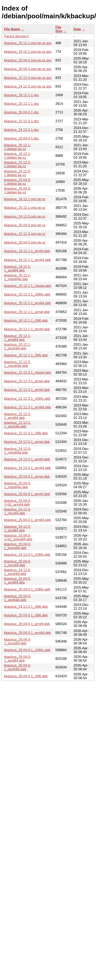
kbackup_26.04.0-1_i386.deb (26, 676)
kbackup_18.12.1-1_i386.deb (26, 320)
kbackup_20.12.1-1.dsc (21, 103)
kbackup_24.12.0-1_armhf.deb (27, 459)
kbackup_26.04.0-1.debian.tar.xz (17, 190)
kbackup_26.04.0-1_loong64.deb (17, 641)
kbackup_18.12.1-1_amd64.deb (17, 268)
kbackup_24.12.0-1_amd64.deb (17, 528)
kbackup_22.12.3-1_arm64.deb (27, 407)
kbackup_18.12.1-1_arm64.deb (27, 260)
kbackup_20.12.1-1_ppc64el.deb (17, 346)
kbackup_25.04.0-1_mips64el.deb (17, 485)
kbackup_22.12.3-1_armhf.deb (27, 390)
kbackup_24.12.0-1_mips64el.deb (17, 450)
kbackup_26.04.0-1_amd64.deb (17, 658)
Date (77, 29)
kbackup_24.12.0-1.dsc (21, 130)
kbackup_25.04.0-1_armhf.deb (27, 494)
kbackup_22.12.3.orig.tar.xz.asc (28, 78)
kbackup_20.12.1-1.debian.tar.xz (17, 147)
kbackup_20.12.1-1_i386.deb (26, 355)
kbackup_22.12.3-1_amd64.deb (17, 416)
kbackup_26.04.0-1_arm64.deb (27, 633)
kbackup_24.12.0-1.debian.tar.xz (17, 173)
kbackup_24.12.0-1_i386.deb (26, 606)
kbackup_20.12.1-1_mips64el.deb (17, 277)
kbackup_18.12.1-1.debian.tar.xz (17, 155)
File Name (12, 29)
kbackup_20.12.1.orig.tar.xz (24, 207)
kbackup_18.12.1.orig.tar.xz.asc (28, 51)
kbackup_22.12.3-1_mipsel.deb (27, 372)
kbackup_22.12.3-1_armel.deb (27, 381)
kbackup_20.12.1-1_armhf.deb (27, 329)
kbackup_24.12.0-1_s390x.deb (27, 554)
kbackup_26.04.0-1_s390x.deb (27, 650)
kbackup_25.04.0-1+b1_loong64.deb (18, 537)
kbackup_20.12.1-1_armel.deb (27, 312)
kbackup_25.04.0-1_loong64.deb (17, 546)
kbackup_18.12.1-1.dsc (21, 95)
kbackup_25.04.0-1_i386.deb (26, 615)
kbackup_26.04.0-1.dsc (21, 112)
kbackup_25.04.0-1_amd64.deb (17, 580)
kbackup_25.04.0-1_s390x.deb (27, 589)
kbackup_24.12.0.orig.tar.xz (24, 216)
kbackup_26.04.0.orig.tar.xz (24, 242)
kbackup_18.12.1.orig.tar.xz (24, 199)
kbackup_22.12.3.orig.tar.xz (24, 234)
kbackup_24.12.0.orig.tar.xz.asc (28, 86)
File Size (58, 29)
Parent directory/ (16, 36)
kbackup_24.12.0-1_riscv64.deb (17, 511)
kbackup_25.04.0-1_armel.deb (27, 476)
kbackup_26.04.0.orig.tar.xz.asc (28, 69)
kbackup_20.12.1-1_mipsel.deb (27, 286)
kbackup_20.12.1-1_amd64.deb (17, 337)
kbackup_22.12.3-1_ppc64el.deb (17, 424)
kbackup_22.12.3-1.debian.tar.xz (17, 164)
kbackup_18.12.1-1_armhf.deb (27, 251)
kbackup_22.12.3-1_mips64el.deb (17, 364)
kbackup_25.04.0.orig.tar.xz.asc (28, 60)
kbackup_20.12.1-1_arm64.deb (27, 303)
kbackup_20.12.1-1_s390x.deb (27, 294)
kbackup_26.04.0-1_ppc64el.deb (17, 667)
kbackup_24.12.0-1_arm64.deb (27, 468)
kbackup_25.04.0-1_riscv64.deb (17, 563)
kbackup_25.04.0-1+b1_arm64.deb (17, 502)
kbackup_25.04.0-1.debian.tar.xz (17, 181)
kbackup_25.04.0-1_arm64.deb (27, 520)
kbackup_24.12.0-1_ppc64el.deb (17, 572)
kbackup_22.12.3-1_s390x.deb (27, 398)
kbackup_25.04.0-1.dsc (21, 138)
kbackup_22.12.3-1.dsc (21, 121)
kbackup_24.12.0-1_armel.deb (27, 442)
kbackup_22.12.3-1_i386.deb (26, 433)
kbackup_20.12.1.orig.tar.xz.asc (28, 43)
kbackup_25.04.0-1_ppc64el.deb (17, 598)
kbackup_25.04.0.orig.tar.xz (24, 225)
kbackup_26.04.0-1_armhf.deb (27, 624)
